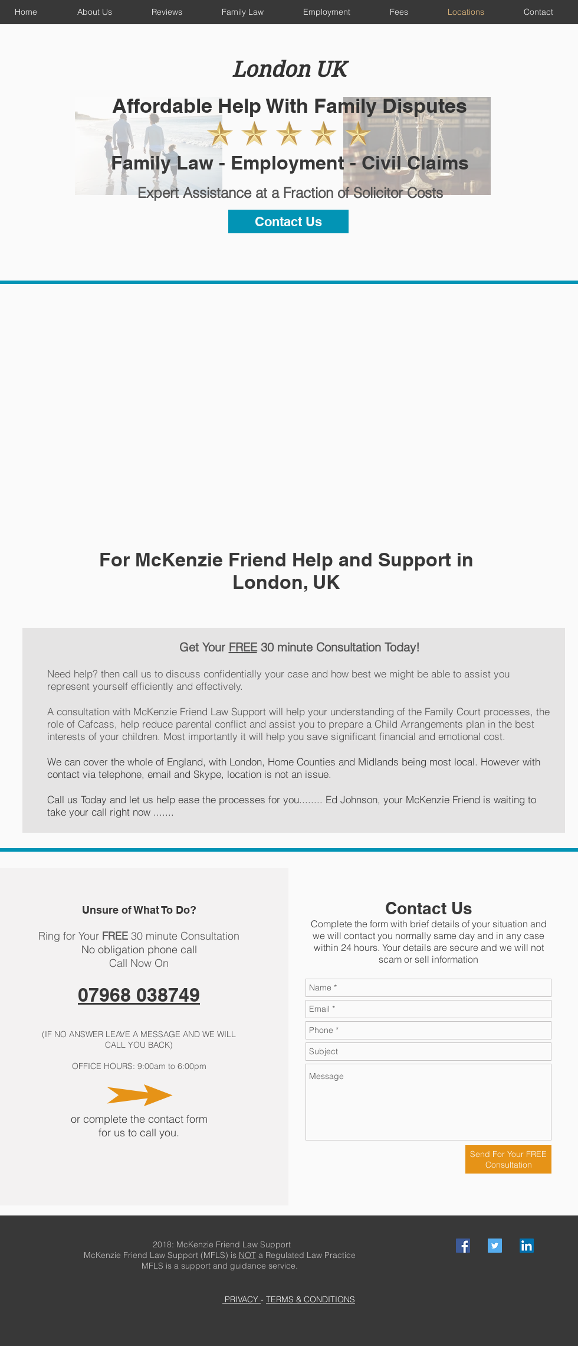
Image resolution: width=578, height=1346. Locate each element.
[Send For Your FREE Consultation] (508, 1159)
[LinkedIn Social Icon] (527, 1246)
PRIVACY (241, 1299)
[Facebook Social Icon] (463, 1246)
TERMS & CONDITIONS (310, 1299)
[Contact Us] (288, 221)
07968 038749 (139, 994)
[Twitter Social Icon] (495, 1246)
